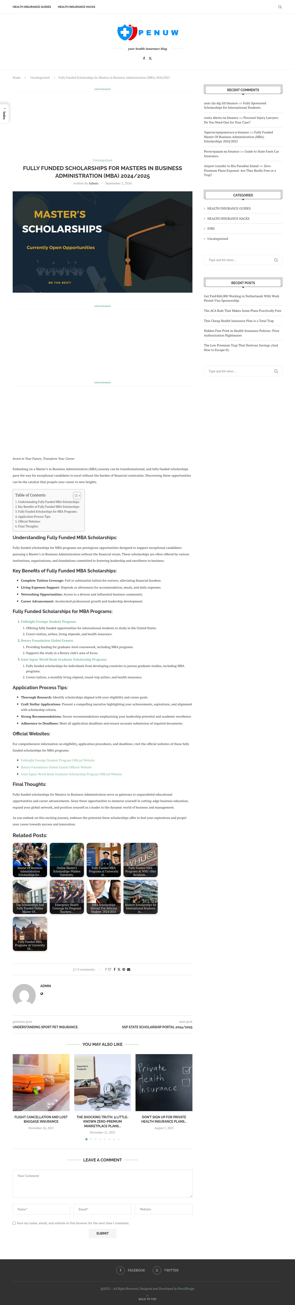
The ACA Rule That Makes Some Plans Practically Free (242, 310)
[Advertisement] (102, 124)
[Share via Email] (128, 969)
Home (17, 77)
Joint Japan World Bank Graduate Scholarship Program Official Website (71, 774)
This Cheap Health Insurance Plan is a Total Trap (239, 320)
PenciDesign (186, 1288)
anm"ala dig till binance (221, 103)
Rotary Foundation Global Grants (46, 640)
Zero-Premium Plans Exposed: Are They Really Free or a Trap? (240, 170)
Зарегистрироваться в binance (226, 132)
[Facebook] (144, 58)
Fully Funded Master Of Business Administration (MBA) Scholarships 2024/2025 (238, 136)
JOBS (211, 228)
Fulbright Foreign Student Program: (49, 621)
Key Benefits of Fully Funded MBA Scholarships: (49, 506)
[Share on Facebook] (114, 969)
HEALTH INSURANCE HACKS (76, 7)
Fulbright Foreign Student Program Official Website (58, 760)
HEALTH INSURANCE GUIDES (32, 7)
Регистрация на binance (221, 151)
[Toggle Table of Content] (75, 495)
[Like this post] (109, 969)
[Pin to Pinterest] (123, 969)
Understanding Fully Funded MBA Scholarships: (49, 502)
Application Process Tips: (34, 516)
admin (93, 183)
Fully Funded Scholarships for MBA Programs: (47, 511)
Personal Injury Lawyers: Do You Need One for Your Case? (241, 119)
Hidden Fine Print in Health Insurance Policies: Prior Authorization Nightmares (241, 332)
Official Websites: (29, 521)
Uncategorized (40, 77)
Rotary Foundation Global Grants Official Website (56, 767)
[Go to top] (147, 1298)
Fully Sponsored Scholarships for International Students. (235, 105)
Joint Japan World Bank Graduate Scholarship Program (63, 659)
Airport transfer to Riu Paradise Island (231, 165)
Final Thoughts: (28, 526)
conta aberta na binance (221, 117)
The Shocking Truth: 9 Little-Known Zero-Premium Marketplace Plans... (102, 1121)
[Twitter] (150, 58)
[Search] (280, 7)
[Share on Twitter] (119, 969)
